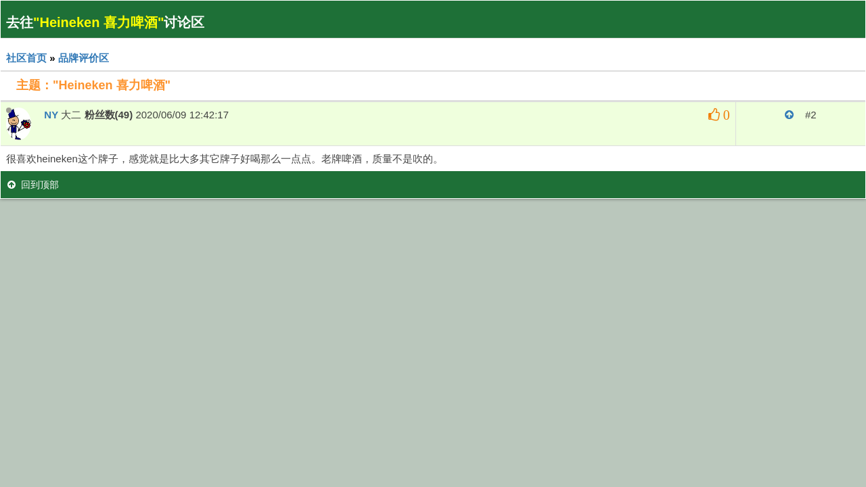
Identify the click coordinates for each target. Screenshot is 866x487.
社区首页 (26, 58)
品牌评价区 (83, 58)
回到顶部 (33, 184)
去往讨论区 (105, 22)
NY (51, 114)
